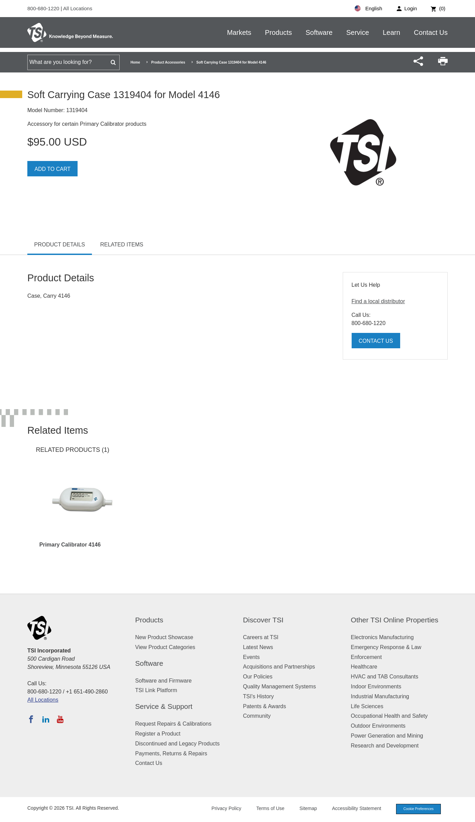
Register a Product (158, 734)
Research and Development (385, 746)
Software (319, 32)
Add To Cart (53, 169)
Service (357, 32)
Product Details (59, 244)
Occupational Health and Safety (389, 716)
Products (278, 32)
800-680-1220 (44, 8)
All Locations (77, 8)
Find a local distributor (378, 301)
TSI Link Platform (156, 690)
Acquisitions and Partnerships (279, 667)
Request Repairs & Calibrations (173, 724)
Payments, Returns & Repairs (171, 753)
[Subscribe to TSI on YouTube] (60, 719)
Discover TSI (263, 620)
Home (135, 62)
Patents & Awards (264, 706)
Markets (239, 32)
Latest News (258, 647)
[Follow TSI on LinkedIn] (46, 719)
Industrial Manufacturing (380, 696)
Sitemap (303, 809)
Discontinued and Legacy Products (177, 743)
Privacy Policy (221, 809)
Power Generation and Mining (387, 736)
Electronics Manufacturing (382, 637)
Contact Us (431, 32)
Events (251, 657)
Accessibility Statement (351, 809)
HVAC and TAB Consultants (384, 676)
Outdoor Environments (378, 726)
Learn (391, 32)
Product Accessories (168, 62)
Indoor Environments (376, 686)
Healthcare (364, 667)
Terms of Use (266, 809)
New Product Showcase (164, 637)
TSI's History (258, 696)
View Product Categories (165, 647)
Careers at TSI (261, 637)
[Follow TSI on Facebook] (31, 719)
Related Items (121, 244)
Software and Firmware (163, 681)
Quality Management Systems (279, 686)
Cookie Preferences (416, 809)
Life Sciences (367, 706)
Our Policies (257, 676)
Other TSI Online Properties (394, 620)
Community (257, 716)
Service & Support (164, 706)
